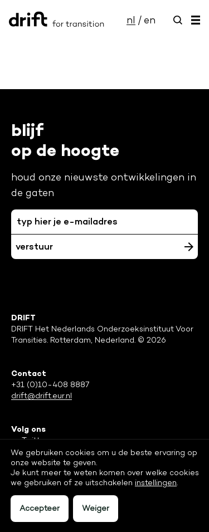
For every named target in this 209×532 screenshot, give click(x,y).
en (149, 20)
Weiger (95, 508)
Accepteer (40, 508)
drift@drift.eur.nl (41, 396)
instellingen (156, 482)
